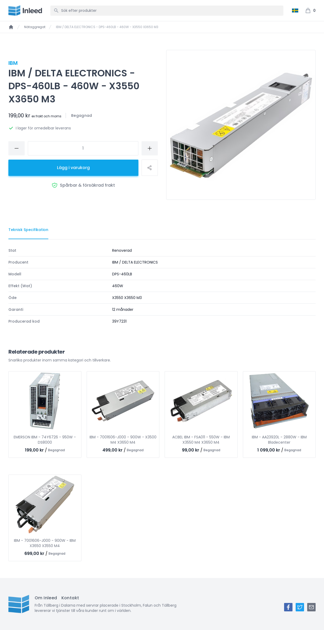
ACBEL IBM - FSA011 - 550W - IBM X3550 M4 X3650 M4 (201, 439)
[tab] (28, 230)
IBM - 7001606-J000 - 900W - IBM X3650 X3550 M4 (45, 543)
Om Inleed (46, 598)
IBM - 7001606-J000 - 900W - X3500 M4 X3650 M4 (123, 439)
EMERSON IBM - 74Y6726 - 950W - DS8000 (45, 439)
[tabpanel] (162, 286)
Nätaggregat (34, 27)
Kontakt (70, 598)
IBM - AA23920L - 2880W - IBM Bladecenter (279, 439)
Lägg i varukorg (73, 168)
